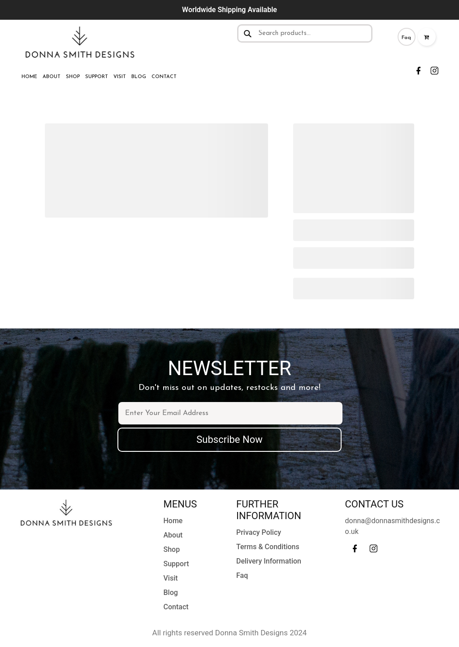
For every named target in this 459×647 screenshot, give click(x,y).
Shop (73, 76)
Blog (138, 76)
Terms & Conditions (267, 546)
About (52, 76)
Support (96, 76)
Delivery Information (268, 561)
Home (29, 76)
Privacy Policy (258, 532)
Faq (406, 37)
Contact (164, 76)
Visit (119, 76)
